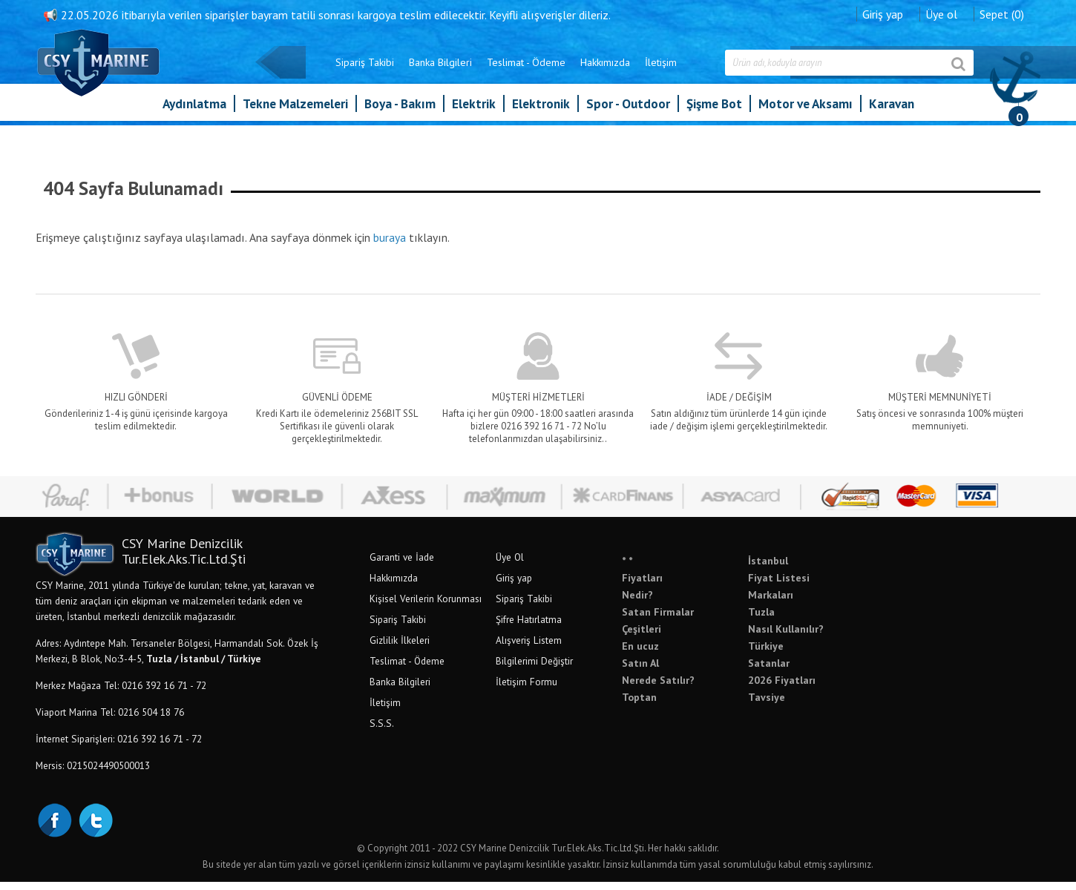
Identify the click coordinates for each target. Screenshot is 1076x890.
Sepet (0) (944, 11)
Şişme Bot (714, 113)
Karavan (891, 113)
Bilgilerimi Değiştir (591, 669)
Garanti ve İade (459, 565)
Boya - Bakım (400, 113)
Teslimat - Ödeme (469, 72)
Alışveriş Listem (586, 648)
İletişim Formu (583, 689)
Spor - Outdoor (628, 113)
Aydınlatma (194, 113)
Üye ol (884, 11)
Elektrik (474, 113)
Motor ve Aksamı (805, 113)
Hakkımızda (548, 72)
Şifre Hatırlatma (586, 627)
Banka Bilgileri (383, 72)
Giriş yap (825, 11)
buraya (446, 234)
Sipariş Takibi (307, 72)
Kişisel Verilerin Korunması (483, 606)
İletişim (604, 72)
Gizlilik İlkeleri (457, 648)
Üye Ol (567, 565)
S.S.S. (439, 731)
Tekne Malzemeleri (295, 113)
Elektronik (541, 113)
